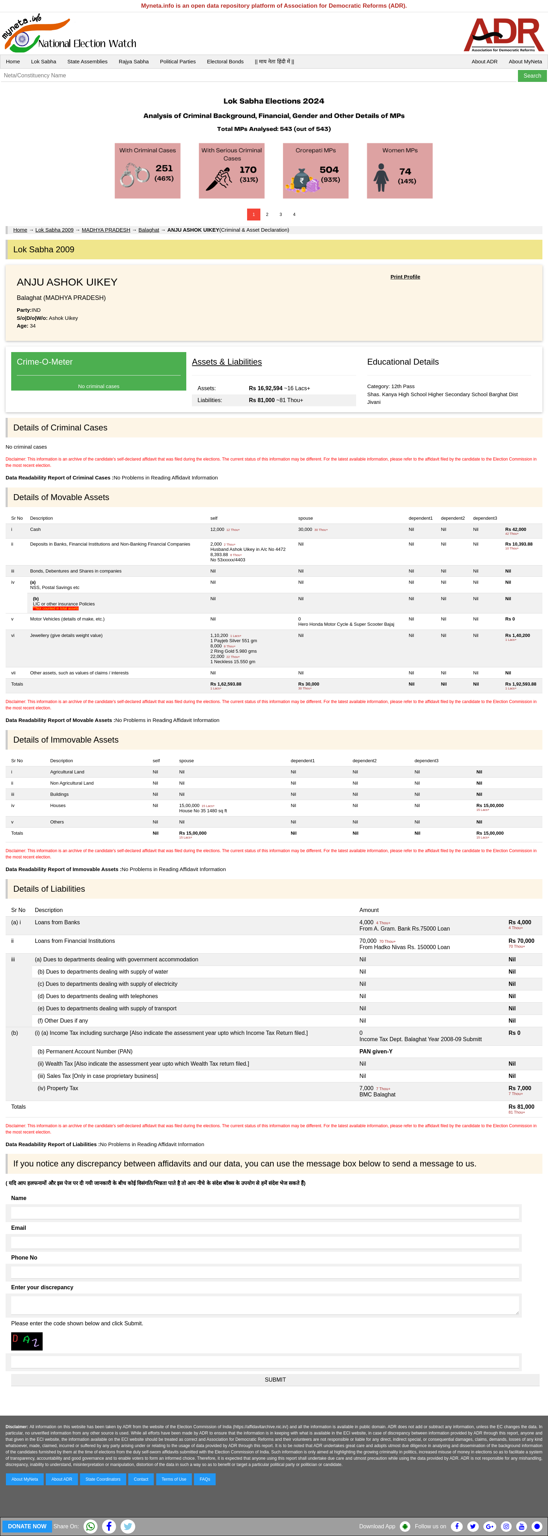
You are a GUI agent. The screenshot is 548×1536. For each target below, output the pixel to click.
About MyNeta (525, 61)
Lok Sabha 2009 (54, 230)
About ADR (485, 61)
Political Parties (178, 61)
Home (13, 61)
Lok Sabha (43, 61)
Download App (377, 1526)
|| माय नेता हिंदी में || (274, 61)
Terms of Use (174, 1479)
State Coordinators (103, 1479)
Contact (141, 1479)
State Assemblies (87, 61)
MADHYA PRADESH (106, 230)
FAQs (205, 1479)
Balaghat (148, 230)
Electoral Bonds (225, 61)
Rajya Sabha (134, 61)
